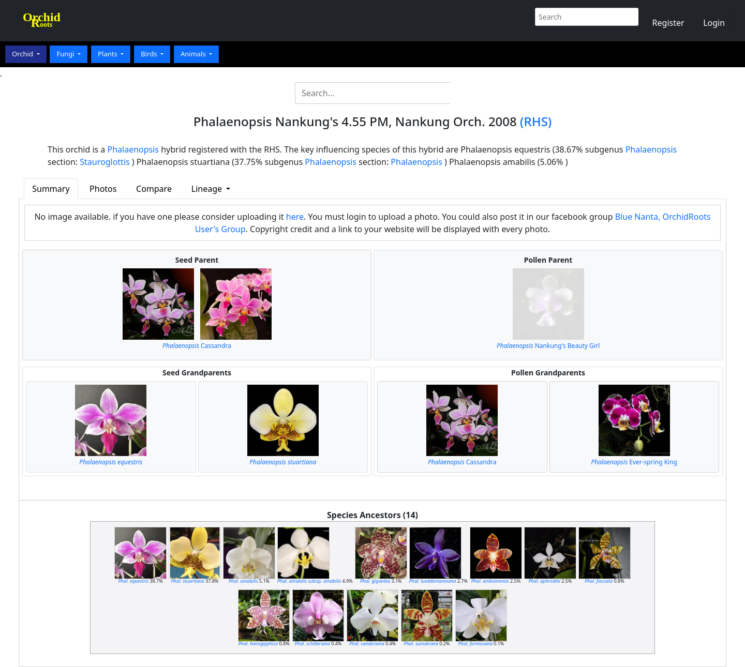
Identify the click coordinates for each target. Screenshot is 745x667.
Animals (194, 53)
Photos (103, 188)
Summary (50, 188)
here (295, 216)
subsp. (309, 581)
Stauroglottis (104, 162)
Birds (150, 53)
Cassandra (196, 345)
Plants (108, 53)
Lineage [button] (207, 188)
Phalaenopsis (133, 149)
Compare (154, 188)
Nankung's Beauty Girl (548, 345)
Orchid (23, 53)
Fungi (66, 53)
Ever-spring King (634, 462)
